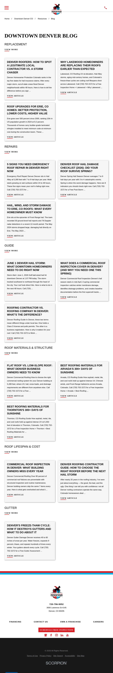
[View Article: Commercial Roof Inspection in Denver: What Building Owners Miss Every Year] (30, 481)
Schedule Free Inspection (56, 630)
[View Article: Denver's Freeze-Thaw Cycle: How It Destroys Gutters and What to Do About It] (30, 541)
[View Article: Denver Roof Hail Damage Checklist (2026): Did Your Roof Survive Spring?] (83, 179)
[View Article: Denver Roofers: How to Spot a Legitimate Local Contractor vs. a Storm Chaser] (30, 79)
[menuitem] (32, 656)
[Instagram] (56, 635)
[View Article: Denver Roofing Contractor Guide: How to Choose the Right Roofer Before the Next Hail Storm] (83, 481)
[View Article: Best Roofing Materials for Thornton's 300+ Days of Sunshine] (30, 422)
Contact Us (41, 622)
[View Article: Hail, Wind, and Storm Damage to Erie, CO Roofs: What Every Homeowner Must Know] (30, 221)
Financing (15, 622)
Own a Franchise (70, 622)
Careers (98, 622)
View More (11, 50)
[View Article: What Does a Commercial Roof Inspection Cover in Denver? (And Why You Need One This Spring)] (83, 280)
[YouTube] (67, 635)
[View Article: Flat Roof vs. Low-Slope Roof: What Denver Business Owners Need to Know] (30, 381)
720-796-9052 (56, 604)
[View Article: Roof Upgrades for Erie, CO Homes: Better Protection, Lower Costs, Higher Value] (30, 122)
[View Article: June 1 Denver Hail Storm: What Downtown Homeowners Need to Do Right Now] (30, 280)
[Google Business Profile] (45, 635)
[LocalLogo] (56, 9)
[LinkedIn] (62, 635)
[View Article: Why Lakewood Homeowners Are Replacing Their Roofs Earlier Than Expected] (83, 79)
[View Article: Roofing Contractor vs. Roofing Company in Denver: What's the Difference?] (30, 323)
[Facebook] (51, 635)
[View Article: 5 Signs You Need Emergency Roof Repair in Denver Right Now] (30, 179)
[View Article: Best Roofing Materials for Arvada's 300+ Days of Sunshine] (83, 381)
